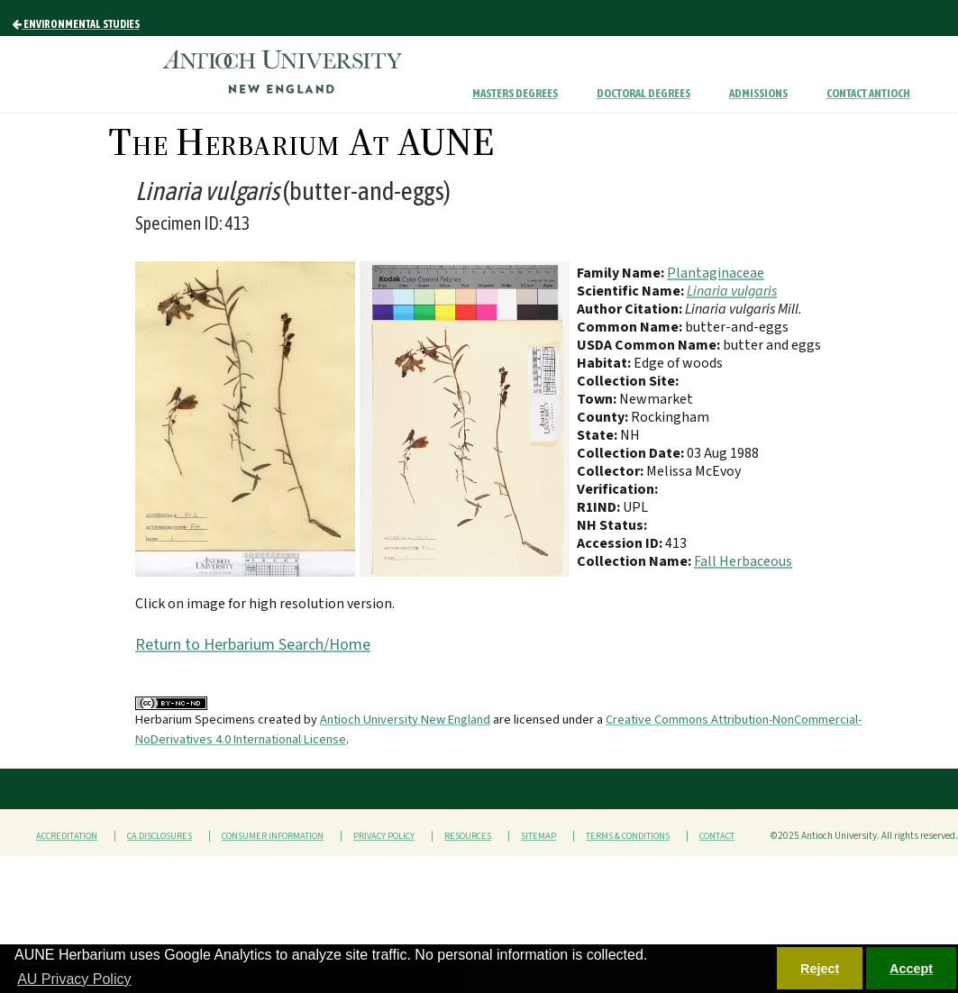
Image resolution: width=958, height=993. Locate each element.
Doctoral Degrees (643, 93)
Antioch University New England (405, 719)
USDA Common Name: (650, 345)
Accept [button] (911, 968)
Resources (467, 836)
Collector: (611, 471)
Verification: (617, 489)
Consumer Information (273, 836)
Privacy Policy (384, 836)
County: (604, 417)
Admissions (758, 93)
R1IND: (600, 507)
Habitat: (605, 363)
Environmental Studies (76, 24)
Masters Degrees (515, 93)
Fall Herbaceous (743, 561)
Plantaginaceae (715, 273)
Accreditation (66, 836)
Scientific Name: (632, 291)
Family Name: (622, 273)
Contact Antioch (868, 93)
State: (598, 435)
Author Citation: (631, 309)
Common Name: (631, 327)
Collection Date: (632, 453)
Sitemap (538, 836)
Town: (598, 399)
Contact (716, 836)
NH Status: (612, 525)
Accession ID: (621, 543)
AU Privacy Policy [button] (74, 979)
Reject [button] (819, 968)
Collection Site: (628, 381)
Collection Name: (635, 561)
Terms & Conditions (628, 836)
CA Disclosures (159, 836)
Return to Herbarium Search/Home (252, 644)
